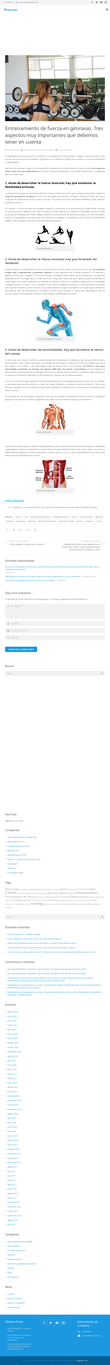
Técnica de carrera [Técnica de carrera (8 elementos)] (70, 904)
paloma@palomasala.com (28, 2)
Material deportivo (15, 855)
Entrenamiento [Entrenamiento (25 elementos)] (86, 893)
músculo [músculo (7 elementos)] (47, 900)
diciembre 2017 (13, 1149)
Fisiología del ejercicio (16, 846)
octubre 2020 (12, 1047)
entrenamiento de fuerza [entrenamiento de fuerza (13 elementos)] (20, 896)
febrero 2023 (12, 1038)
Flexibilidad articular (61, 517)
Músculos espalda (66, 521)
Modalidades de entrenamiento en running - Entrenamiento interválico (36, 992)
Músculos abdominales (48, 521)
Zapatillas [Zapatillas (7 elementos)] (88, 904)
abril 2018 (11, 1131)
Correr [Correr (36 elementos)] (11, 892)
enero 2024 (12, 1016)
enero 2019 (12, 1091)
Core (26, 517)
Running (10, 864)
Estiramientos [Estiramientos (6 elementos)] (40, 897)
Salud (9, 868)
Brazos (18, 517)
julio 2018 (11, 1118)
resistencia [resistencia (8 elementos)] (19, 904)
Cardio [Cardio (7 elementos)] (55, 889)
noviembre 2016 (14, 1207)
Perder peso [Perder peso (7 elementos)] (83, 900)
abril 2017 (11, 1184)
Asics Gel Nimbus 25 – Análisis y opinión (23, 934)
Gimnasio (39, 150)
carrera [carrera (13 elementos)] (63, 889)
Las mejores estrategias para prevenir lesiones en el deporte (30, 580)
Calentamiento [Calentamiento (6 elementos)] (47, 889)
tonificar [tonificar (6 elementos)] (58, 904)
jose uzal (11, 973)
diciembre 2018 (13, 1096)
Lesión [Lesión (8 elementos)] (34, 900)
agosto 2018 (12, 1114)
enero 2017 (12, 1198)
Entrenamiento (29, 150)
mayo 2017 (12, 1180)
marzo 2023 (12, 1034)
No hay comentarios (65, 150)
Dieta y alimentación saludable (20, 837)
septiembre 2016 (14, 1215)
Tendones (89, 521)
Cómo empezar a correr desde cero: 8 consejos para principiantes (34, 939)
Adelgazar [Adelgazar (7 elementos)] (24, 889)
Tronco (99, 521)
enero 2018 (12, 1145)
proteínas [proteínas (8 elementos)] (93, 900)
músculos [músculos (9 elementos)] (55, 900)
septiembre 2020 (14, 1052)
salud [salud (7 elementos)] (45, 904)
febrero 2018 (12, 1140)
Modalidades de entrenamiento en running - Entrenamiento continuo (35, 985)
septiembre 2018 (14, 1109)
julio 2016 (11, 1224)
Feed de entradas (14, 1298)
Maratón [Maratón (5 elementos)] (40, 900)
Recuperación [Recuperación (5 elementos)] (10, 904)
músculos (32, 521)
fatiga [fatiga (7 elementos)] (48, 897)
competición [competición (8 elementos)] (73, 889)
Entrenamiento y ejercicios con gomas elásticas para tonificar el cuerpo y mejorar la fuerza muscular (49, 978)
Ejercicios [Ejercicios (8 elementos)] (71, 893)
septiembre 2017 (14, 1162)
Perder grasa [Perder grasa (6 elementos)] (73, 900)
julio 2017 (11, 1171)
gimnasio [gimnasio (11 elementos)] (84, 896)
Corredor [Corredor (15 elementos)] (89, 889)
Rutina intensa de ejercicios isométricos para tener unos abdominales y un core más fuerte (42, 576)
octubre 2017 (12, 1158)
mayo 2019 (12, 1074)
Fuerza (74, 517)
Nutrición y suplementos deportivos (22, 859)
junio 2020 (11, 1065)
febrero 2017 (12, 1193)
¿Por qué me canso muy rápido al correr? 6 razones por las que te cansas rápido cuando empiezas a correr (51, 952)
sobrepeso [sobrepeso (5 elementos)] (51, 904)
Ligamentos (20, 521)
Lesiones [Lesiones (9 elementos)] (26, 900)
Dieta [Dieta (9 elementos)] (27, 893)
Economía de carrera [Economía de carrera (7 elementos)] (38, 893)
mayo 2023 (12, 1025)
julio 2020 (11, 1060)
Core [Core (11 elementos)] (81, 889)
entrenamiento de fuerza (40, 517)
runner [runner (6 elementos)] (27, 904)
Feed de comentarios (16, 1303)
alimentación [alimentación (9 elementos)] (35, 889)
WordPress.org (13, 1307)
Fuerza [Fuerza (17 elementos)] (74, 896)
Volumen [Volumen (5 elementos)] (81, 904)
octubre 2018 (12, 1105)
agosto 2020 (12, 1056)
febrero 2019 (12, 1087)
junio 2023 (11, 1021)
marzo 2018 (12, 1136)
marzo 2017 (12, 1189)
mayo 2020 (12, 1069)
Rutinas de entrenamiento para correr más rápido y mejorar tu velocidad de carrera (41, 943)
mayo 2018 (12, 1127)
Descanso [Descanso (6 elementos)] (20, 893)
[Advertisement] (55, 32)
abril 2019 (11, 1078)
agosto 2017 (12, 1167)
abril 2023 (11, 1029)
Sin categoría (48, 150)
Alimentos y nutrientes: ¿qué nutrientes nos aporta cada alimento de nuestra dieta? (52, 969)
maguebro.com (82, 1360)
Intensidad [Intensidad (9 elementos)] (17, 900)
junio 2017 (11, 1176)
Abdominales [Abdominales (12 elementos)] (12, 889)
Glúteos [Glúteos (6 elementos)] (92, 897)
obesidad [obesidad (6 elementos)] (63, 900)
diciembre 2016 (13, 1202)
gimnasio (99, 517)
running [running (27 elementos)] (36, 903)
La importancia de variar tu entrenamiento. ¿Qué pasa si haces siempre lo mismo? (41, 947)
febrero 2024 (12, 1012)
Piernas (79, 521)
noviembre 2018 (14, 1100)
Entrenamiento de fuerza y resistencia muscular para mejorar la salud (36, 980)
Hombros (9, 521)
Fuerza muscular (86, 517)
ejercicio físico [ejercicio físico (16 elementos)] (57, 893)
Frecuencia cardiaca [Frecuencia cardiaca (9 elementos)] (60, 896)
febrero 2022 (12, 1043)
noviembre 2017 (14, 1153)
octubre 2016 (12, 1211)
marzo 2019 (12, 1083)
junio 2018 (11, 1122)
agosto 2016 (12, 1220)
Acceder (10, 1294)
